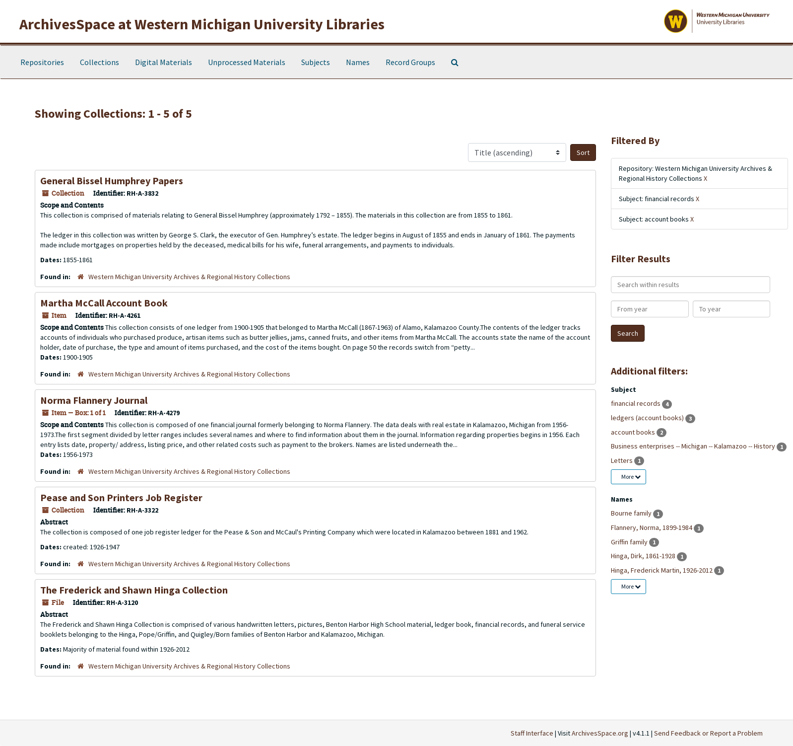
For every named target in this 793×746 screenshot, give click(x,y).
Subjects (315, 62)
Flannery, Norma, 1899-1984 (652, 527)
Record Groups (410, 62)
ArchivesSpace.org (600, 733)
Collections (99, 62)
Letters (622, 460)
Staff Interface (532, 733)
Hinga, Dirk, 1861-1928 (644, 555)
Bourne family (632, 513)
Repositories (42, 62)
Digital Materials (163, 62)
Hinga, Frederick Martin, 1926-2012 (662, 570)
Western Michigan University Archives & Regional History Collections (189, 276)
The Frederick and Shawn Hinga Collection (134, 590)
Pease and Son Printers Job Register (121, 497)
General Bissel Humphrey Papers (111, 180)
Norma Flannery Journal (93, 400)
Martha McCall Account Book (104, 303)
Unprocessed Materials (246, 62)
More (631, 476)
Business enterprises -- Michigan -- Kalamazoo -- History (694, 446)
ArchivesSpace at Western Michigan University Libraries (202, 23)
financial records (636, 403)
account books (634, 432)
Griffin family (630, 541)
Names (358, 62)
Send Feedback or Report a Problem (708, 733)
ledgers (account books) (648, 417)
